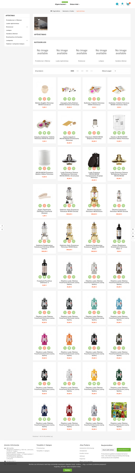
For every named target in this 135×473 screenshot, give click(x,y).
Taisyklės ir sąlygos (43, 451)
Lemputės (9, 41)
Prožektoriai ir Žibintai (14, 20)
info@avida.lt (11, 461)
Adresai (82, 456)
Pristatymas (41, 448)
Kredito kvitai (84, 454)
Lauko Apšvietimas (12, 24)
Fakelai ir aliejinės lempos (15, 44)
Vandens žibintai (12, 34)
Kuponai (82, 459)
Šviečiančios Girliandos (14, 37)
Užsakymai (83, 451)
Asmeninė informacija (87, 448)
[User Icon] (122, 4)
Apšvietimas (10, 16)
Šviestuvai (9, 27)
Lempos (9, 30)
